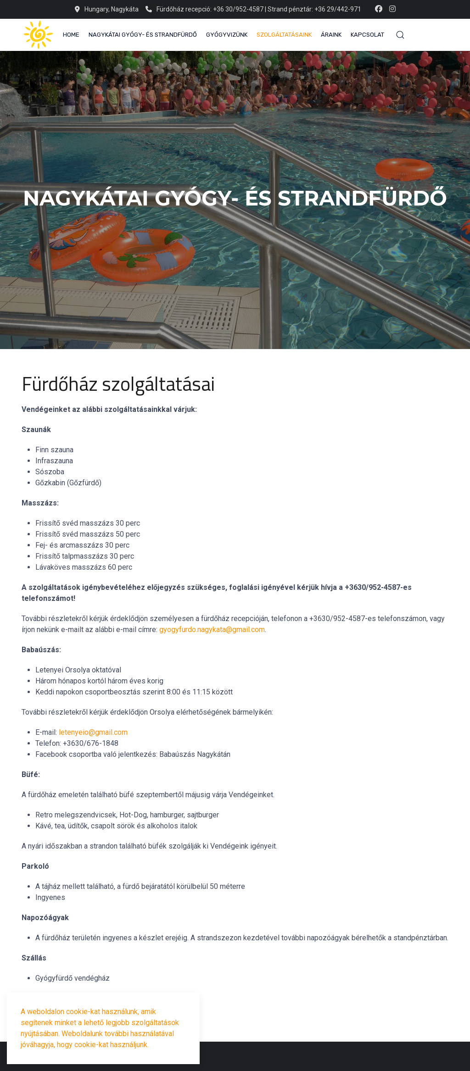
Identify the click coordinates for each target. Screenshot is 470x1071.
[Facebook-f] (378, 9)
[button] (400, 34)
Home (71, 34)
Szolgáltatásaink (284, 34)
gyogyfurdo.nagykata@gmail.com (212, 629)
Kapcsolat (367, 34)
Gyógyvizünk (226, 34)
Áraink (331, 34)
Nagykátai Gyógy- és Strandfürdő (143, 34)
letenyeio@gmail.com (93, 732)
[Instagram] (392, 9)
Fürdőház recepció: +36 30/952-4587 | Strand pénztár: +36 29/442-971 (253, 9)
